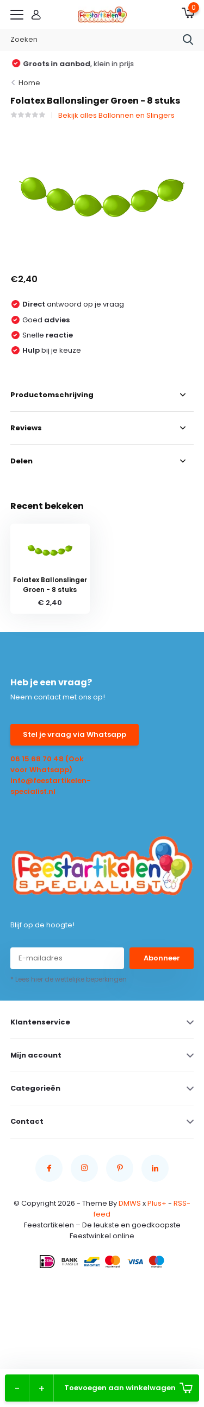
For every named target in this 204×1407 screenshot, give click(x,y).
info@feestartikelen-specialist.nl (50, 786)
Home (29, 83)
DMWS (130, 1203)
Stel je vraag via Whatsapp (74, 734)
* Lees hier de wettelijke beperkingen (68, 979)
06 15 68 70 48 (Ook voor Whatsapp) (47, 764)
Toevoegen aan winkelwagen (128, 1388)
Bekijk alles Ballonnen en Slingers (116, 115)
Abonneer (162, 958)
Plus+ (156, 1203)
